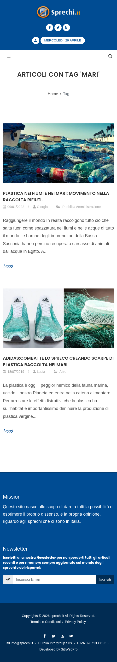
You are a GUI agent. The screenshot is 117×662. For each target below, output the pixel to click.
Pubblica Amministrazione (78, 207)
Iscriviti (105, 579)
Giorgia (40, 207)
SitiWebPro (69, 649)
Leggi (8, 266)
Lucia (39, 372)
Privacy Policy (75, 622)
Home (53, 94)
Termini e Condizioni (45, 622)
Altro (59, 372)
